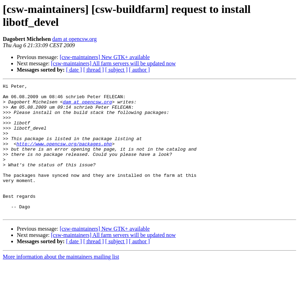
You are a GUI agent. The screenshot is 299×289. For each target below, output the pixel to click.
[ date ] (74, 70)
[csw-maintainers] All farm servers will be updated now (113, 63)
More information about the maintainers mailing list (61, 283)
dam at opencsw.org (74, 39)
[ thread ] (93, 70)
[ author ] (139, 70)
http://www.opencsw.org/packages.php (64, 156)
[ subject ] (116, 70)
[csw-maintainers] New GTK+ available (105, 57)
